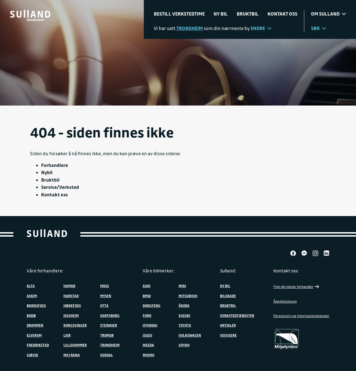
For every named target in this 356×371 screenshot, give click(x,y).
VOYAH (184, 345)
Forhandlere (54, 165)
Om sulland (328, 14)
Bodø (31, 315)
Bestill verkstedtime (179, 14)
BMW (147, 296)
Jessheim (71, 315)
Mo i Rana (71, 355)
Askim (32, 296)
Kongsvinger (75, 325)
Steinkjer (108, 325)
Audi (146, 286)
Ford (147, 315)
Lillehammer (75, 345)
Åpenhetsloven (285, 301)
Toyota (185, 325)
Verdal (106, 355)
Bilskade (228, 296)
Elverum (34, 335)
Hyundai (150, 325)
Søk (318, 28)
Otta (104, 305)
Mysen (105, 296)
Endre (261, 28)
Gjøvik (32, 355)
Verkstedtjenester (237, 315)
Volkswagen (190, 335)
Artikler (228, 325)
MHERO (148, 355)
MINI (182, 286)
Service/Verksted (60, 187)
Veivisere (228, 335)
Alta (31, 286)
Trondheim (110, 345)
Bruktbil (248, 14)
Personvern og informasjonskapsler (301, 316)
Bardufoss (36, 305)
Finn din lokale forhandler (296, 286)
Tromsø (107, 335)
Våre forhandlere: (45, 271)
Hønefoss (72, 305)
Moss (104, 286)
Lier (67, 335)
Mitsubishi (188, 296)
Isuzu (147, 335)
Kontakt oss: (286, 271)
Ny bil (221, 14)
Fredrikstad (38, 345)
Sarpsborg (110, 315)
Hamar (69, 286)
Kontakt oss (282, 14)
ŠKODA (184, 305)
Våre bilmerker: (159, 271)
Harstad (71, 296)
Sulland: (228, 271)
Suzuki (184, 315)
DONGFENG (151, 305)
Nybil (47, 172)
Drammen (35, 325)
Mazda (148, 345)
